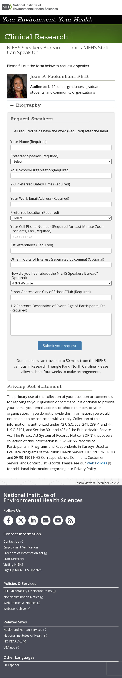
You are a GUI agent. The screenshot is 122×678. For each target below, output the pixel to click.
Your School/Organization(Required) (40, 170)
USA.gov (11, 647)
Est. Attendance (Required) (31, 245)
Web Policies (99, 463)
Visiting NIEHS (13, 564)
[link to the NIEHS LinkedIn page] (33, 520)
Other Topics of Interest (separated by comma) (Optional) (57, 259)
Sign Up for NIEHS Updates (22, 570)
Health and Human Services (24, 630)
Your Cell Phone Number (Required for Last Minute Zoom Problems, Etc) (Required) (57, 228)
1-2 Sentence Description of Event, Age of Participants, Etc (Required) (57, 308)
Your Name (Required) (28, 141)
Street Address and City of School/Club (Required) (50, 292)
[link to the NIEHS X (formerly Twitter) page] (21, 520)
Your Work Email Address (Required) (39, 198)
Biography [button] (28, 105)
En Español (11, 665)
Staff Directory (13, 559)
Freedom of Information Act (25, 553)
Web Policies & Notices (21, 603)
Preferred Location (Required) (34, 212)
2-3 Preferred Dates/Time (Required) (40, 184)
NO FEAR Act (14, 641)
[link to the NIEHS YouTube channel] (58, 520)
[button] (109, 19)
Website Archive (16, 609)
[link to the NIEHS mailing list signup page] (45, 520)
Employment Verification (20, 547)
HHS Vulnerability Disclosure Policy (29, 591)
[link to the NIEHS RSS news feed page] (70, 520)
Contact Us (13, 541)
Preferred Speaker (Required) (34, 156)
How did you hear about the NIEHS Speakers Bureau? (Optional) (54, 275)
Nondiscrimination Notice (23, 597)
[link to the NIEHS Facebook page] (8, 520)
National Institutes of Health (25, 635)
